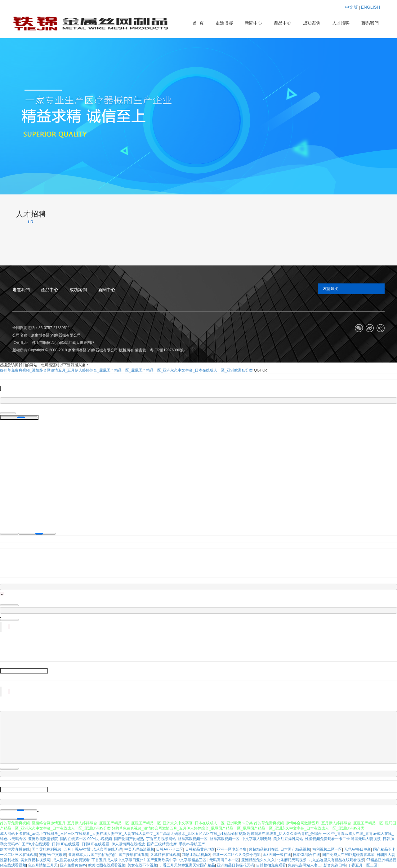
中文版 (351, 7)
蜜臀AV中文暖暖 (52, 854)
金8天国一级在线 (277, 854)
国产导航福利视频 (46, 849)
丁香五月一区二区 (362, 865)
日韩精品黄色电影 (200, 849)
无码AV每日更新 (357, 849)
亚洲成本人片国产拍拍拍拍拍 (92, 854)
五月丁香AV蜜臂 (77, 849)
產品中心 (49, 289)
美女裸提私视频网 (35, 860)
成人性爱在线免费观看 (71, 860)
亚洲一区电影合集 (232, 849)
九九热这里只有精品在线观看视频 (336, 860)
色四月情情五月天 (43, 865)
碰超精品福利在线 (264, 849)
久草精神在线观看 (165, 854)
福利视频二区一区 (327, 849)
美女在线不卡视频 (142, 865)
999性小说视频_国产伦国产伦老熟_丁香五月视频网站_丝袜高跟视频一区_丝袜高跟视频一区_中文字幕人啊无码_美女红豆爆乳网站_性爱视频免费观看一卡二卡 (218, 839)
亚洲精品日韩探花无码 (235, 865)
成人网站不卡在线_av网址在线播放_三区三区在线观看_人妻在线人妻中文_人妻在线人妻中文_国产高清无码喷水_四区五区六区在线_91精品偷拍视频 (123, 833)
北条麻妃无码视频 (291, 860)
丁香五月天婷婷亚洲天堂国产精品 (187, 865)
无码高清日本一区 (224, 860)
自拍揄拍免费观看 (271, 865)
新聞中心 (106, 289)
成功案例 (78, 289)
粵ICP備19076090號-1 (168, 350)
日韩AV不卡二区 (169, 849)
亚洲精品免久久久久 (258, 860)
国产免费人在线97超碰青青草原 (348, 854)
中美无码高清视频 (139, 849)
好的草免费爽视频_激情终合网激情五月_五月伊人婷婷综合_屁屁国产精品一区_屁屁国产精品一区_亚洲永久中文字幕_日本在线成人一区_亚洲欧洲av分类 (126, 370)
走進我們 (21, 289)
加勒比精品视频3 (196, 854)
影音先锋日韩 (334, 865)
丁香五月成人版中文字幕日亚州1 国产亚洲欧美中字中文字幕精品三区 (149, 860)
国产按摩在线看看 (133, 854)
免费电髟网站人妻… (304, 865)
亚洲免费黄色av (73, 865)
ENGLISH (370, 7)
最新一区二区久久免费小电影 (236, 854)
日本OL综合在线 (306, 854)
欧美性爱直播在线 (15, 849)
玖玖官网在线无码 (107, 849)
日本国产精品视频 (295, 849)
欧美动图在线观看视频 (106, 865)
